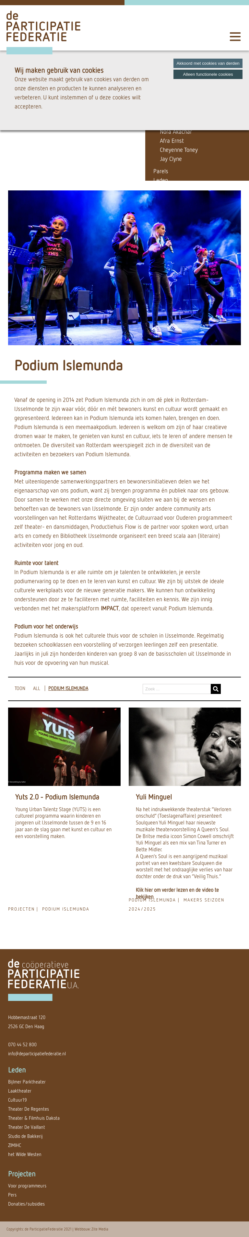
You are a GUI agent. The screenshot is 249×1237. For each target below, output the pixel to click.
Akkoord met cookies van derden (208, 63)
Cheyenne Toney (179, 149)
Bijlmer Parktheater (27, 1081)
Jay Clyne (171, 158)
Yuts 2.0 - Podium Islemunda (57, 796)
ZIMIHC (14, 1145)
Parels (160, 171)
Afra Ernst (172, 140)
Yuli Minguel (154, 796)
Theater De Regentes (28, 1109)
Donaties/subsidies (26, 1204)
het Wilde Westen (25, 1154)
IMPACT (110, 608)
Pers (12, 1194)
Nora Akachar (176, 131)
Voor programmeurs (27, 1185)
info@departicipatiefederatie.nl (37, 1053)
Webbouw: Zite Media (91, 1229)
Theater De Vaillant (26, 1127)
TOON (20, 688)
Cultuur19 (17, 1100)
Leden (160, 180)
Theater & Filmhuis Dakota (34, 1118)
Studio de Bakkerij (25, 1136)
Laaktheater (19, 1091)
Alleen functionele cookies (208, 74)
